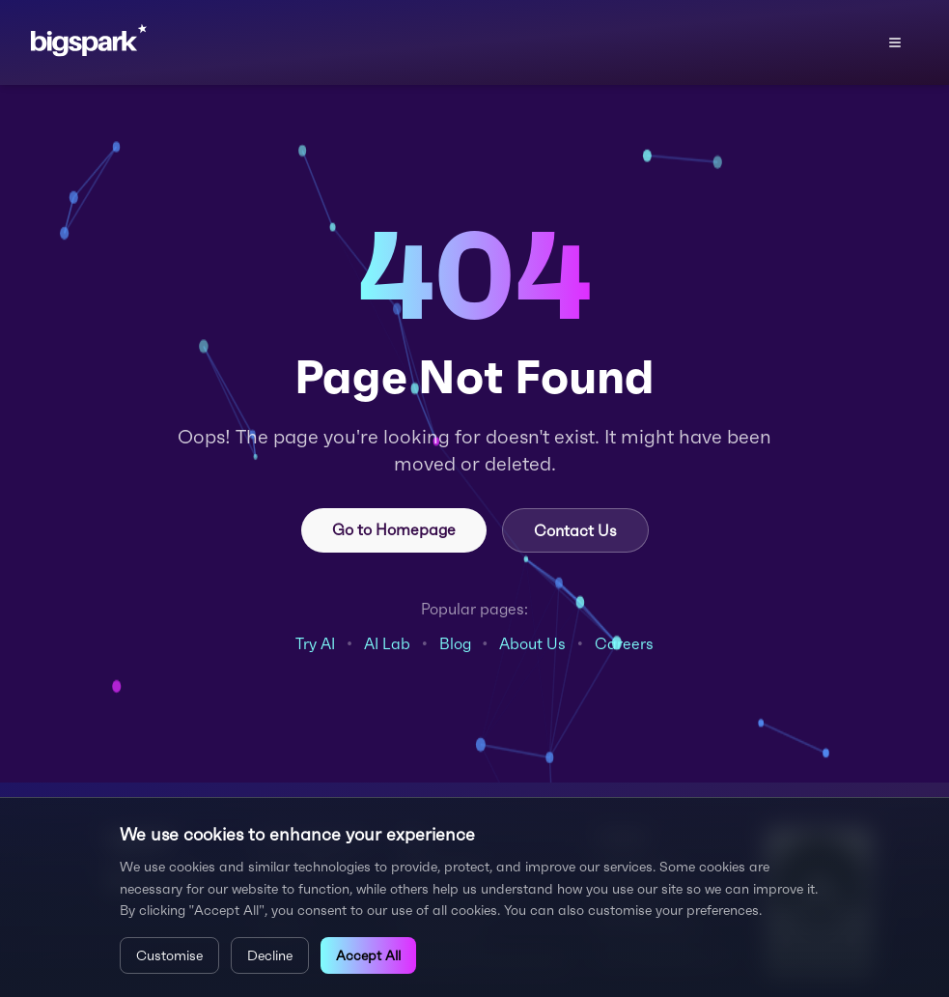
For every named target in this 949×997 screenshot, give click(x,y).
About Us (532, 643)
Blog (455, 643)
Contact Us (575, 530)
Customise (169, 955)
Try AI (315, 643)
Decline (270, 955)
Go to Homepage (394, 529)
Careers (624, 643)
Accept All (368, 955)
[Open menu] (895, 42)
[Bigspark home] (126, 42)
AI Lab (387, 643)
